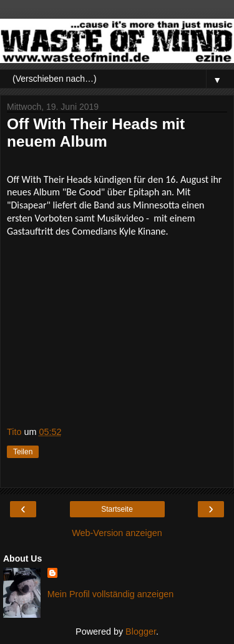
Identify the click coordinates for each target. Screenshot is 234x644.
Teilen (22, 451)
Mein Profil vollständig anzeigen (110, 594)
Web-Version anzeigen (117, 533)
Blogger (140, 632)
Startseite (117, 509)
